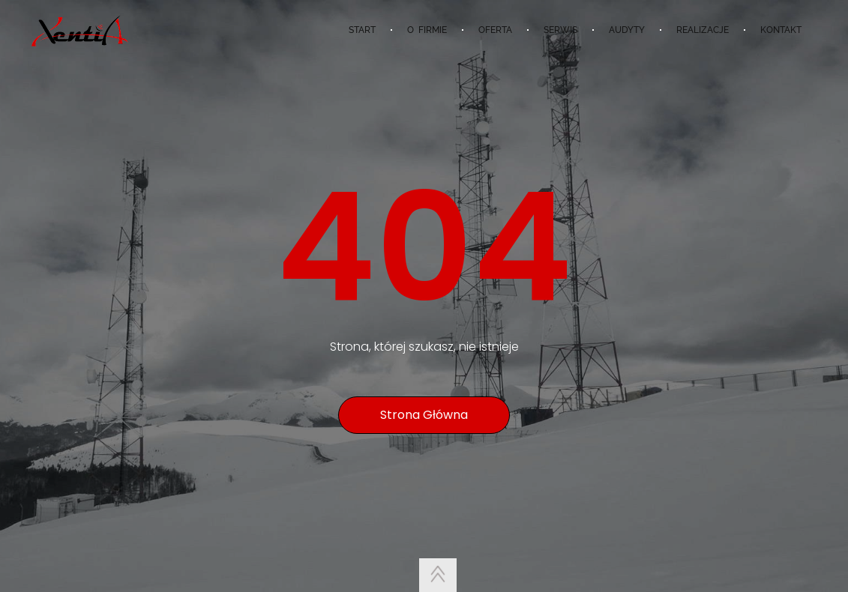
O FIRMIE (427, 30)
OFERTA (495, 30)
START (362, 30)
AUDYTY (627, 30)
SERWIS (560, 30)
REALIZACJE (702, 30)
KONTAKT (781, 30)
